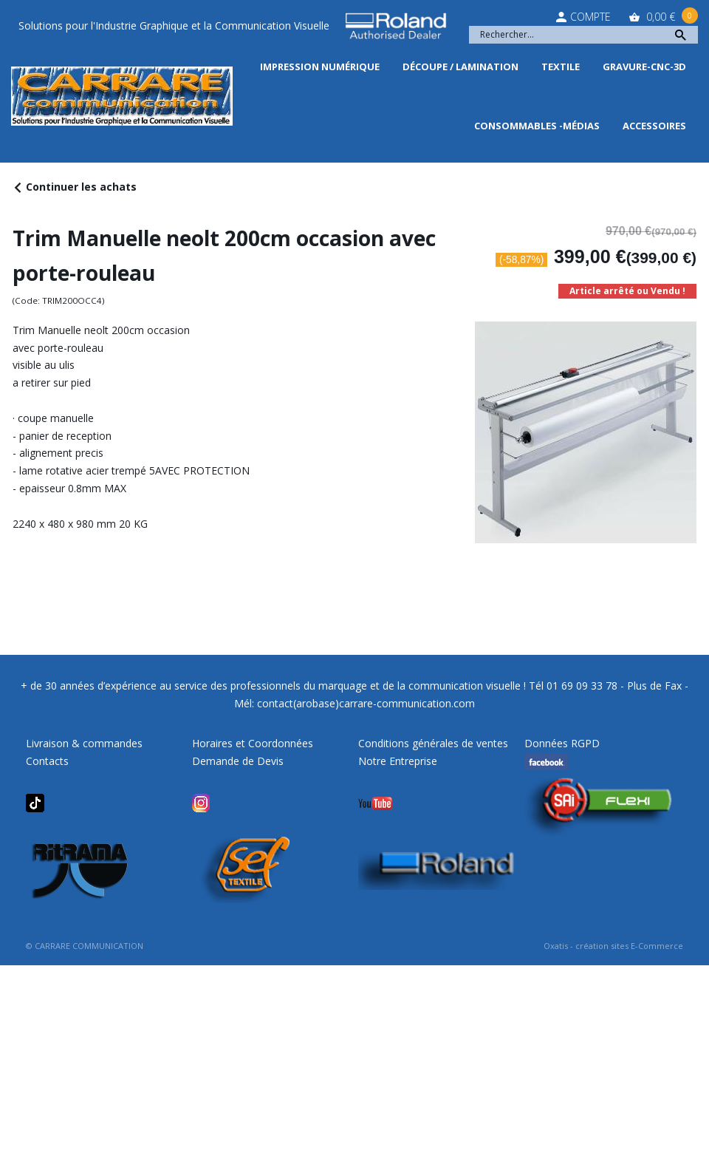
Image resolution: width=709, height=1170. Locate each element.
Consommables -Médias (537, 125)
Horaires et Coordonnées (252, 743)
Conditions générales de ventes (433, 743)
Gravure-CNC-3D (644, 66)
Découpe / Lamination (460, 66)
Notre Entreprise (397, 761)
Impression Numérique (320, 66)
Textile (560, 66)
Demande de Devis (238, 761)
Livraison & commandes (84, 743)
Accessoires (654, 125)
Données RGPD (562, 743)
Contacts (47, 761)
